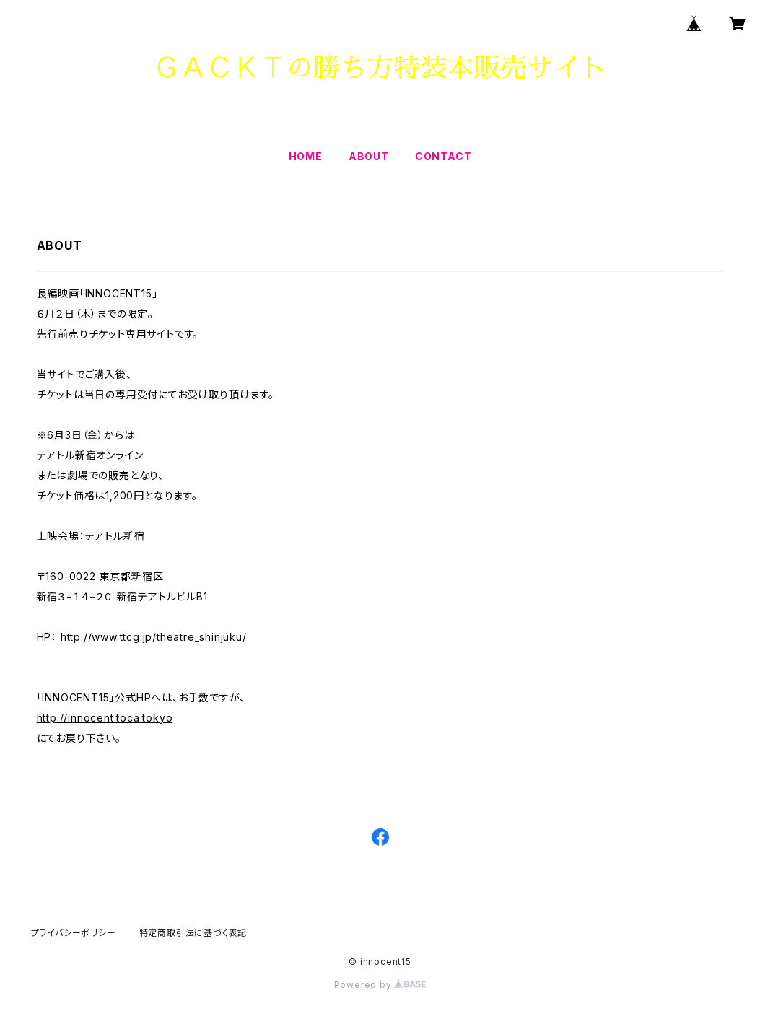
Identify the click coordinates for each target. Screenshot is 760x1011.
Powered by (380, 984)
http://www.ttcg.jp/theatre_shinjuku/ (154, 637)
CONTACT (443, 156)
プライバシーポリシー (73, 932)
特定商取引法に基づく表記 (193, 932)
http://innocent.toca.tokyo (105, 718)
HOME (306, 156)
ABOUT (369, 156)
